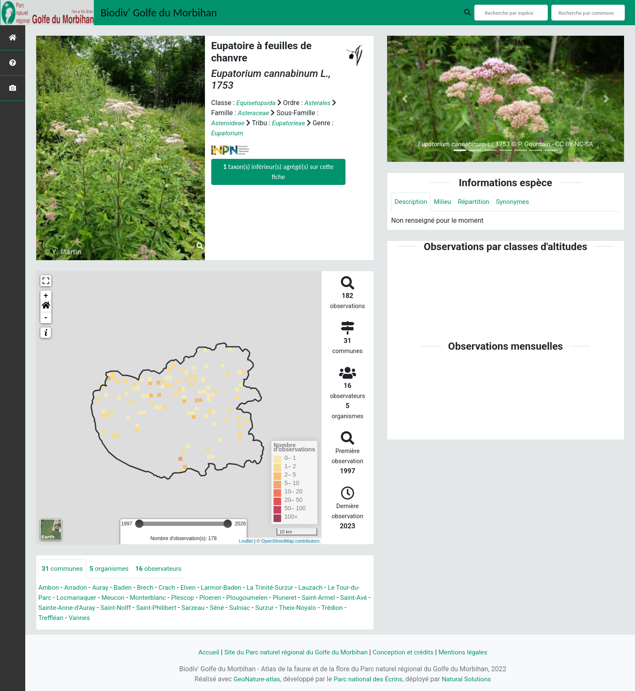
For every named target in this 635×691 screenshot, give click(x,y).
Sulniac (281, 608)
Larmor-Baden (228, 588)
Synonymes (517, 202)
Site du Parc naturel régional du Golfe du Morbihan (294, 652)
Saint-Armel (338, 598)
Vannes (108, 618)
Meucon (125, 598)
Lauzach (321, 588)
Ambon (49, 588)
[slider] (139, 524)
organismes (111, 569)
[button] (45, 306)
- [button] (46, 318)
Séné (257, 608)
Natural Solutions (469, 679)
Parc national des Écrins (368, 679)
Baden (126, 588)
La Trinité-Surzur (278, 588)
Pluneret (303, 598)
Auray (102, 588)
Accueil (203, 652)
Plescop (198, 598)
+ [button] (46, 296)
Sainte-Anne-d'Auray (101, 608)
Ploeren (226, 598)
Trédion (49, 618)
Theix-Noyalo (341, 608)
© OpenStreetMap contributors (288, 540)
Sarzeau (232, 608)
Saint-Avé (52, 608)
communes (63, 569)
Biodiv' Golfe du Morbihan (159, 12)
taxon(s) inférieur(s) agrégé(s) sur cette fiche (278, 172)
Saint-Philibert (194, 608)
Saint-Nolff (152, 608)
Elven (194, 588)
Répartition (476, 202)
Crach (171, 588)
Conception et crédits (406, 652)
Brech (149, 588)
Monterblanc (162, 598)
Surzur (306, 608)
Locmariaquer (87, 598)
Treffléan (79, 618)
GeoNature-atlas (254, 679)
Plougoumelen (264, 598)
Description (412, 202)
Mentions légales (468, 652)
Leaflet (246, 540)
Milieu (445, 202)
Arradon (77, 588)
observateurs (163, 569)
